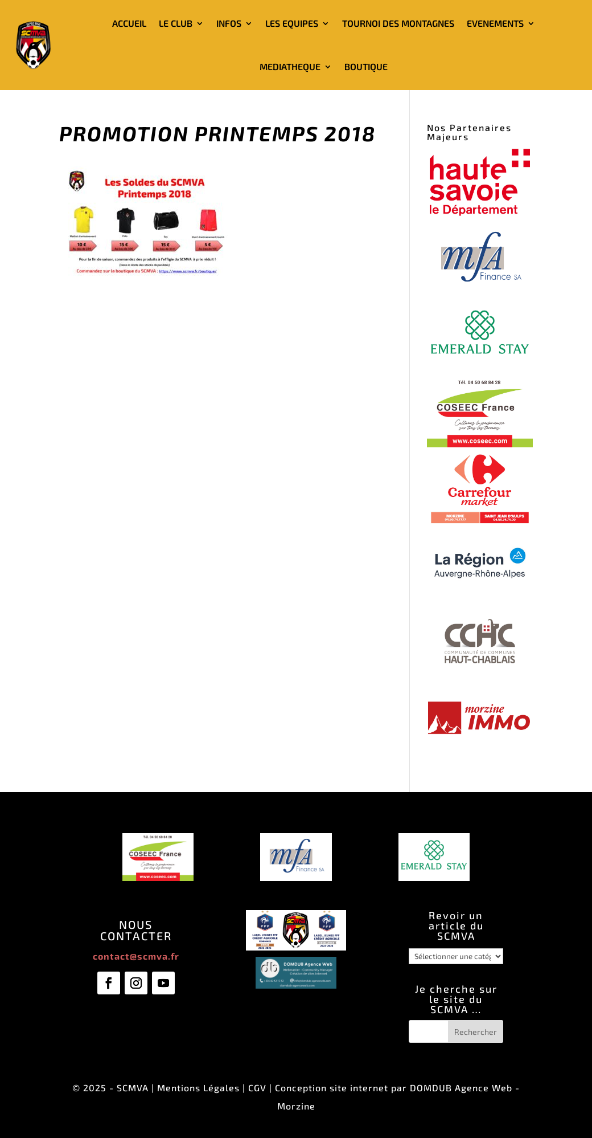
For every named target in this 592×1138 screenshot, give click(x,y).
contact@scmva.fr (136, 956)
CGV (257, 1087)
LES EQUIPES (291, 23)
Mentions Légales (198, 1087)
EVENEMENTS (495, 23)
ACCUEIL (129, 23)
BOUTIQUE (366, 66)
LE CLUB (175, 23)
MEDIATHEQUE (290, 66)
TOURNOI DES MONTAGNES (398, 23)
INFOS (228, 23)
